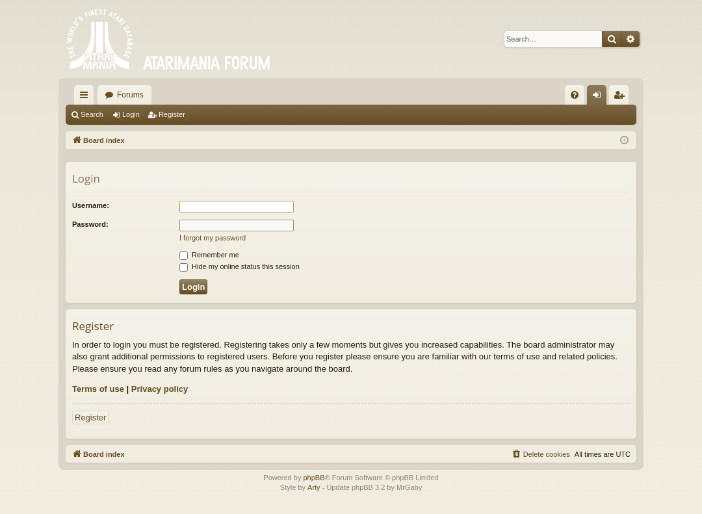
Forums (130, 94)
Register (172, 114)
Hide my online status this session (239, 266)
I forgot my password (212, 238)
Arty (313, 487)
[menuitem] (574, 95)
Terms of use (98, 389)
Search (92, 114)
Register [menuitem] (622, 97)
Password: (90, 224)
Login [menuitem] (599, 97)
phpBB (313, 478)
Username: (90, 205)
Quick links (86, 97)
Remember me (209, 255)
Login (131, 114)
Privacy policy (159, 389)
